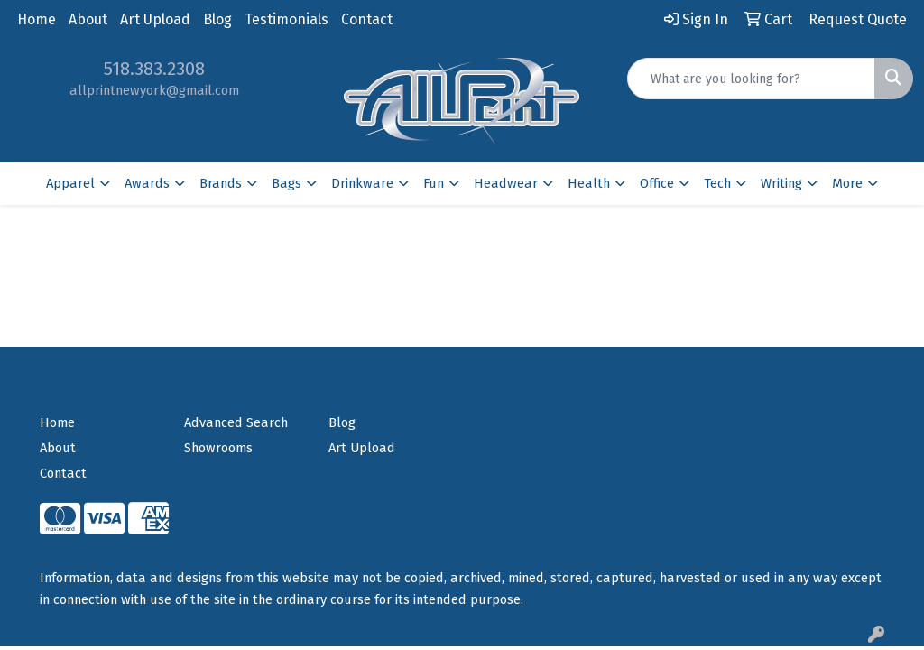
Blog (217, 19)
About (88, 19)
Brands (220, 183)
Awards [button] (147, 183)
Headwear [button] (506, 183)
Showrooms (218, 448)
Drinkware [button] (362, 183)
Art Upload (155, 19)
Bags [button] (286, 183)
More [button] (847, 183)
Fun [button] (433, 183)
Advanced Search (236, 422)
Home (36, 19)
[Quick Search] (751, 78)
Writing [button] (781, 183)
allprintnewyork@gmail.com (154, 90)
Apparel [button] (70, 183)
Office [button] (657, 183)
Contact (367, 19)
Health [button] (589, 183)
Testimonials (286, 19)
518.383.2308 (154, 68)
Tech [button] (717, 183)
